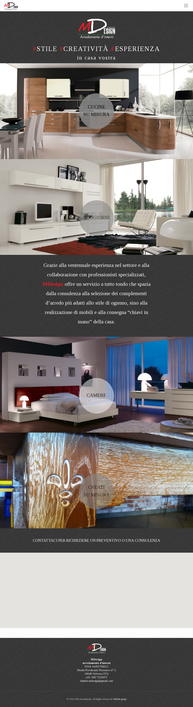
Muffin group (119, 699)
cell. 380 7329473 (96, 677)
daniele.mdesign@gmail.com (96, 680)
